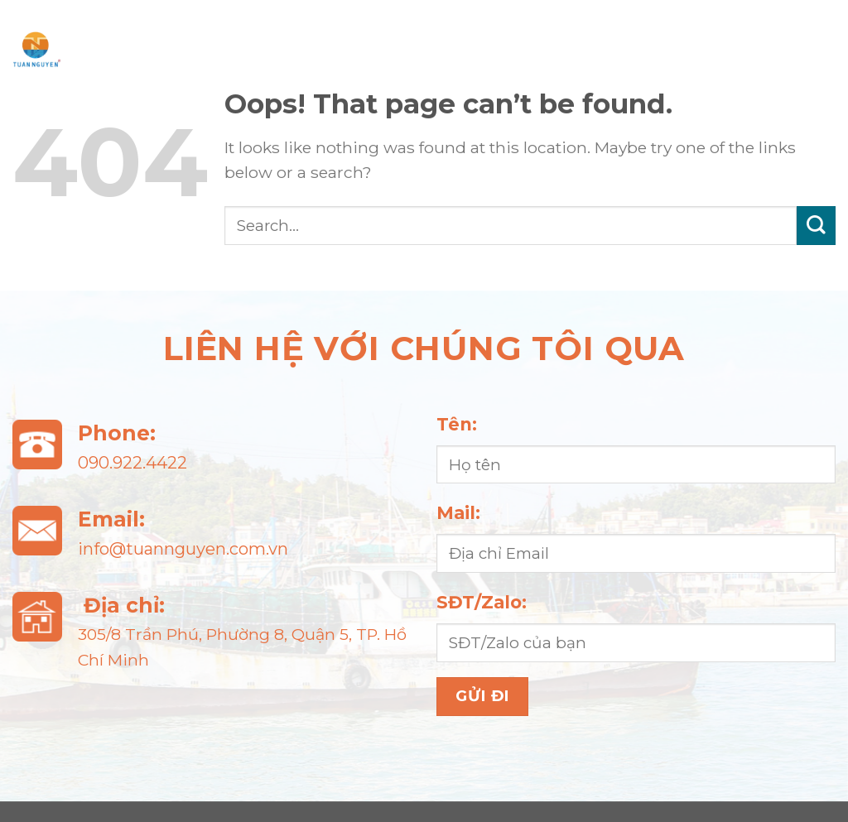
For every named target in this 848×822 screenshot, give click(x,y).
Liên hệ (470, 74)
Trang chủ (180, 24)
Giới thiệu (333, 24)
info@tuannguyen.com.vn (183, 548)
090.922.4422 (132, 462)
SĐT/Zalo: (481, 602)
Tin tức (627, 24)
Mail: (458, 512)
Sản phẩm (488, 24)
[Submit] (816, 225)
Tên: (456, 424)
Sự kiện (753, 24)
